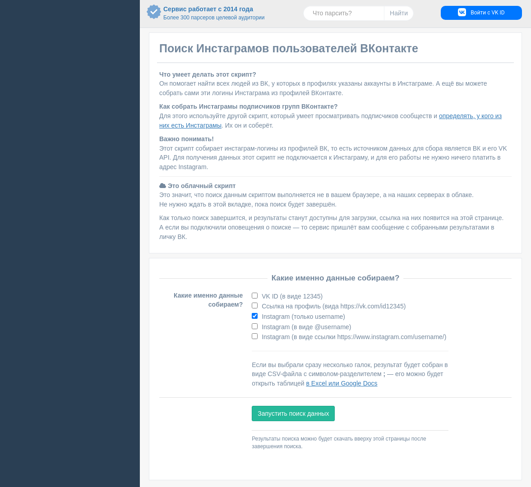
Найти (399, 13)
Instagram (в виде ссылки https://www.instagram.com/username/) (353, 336)
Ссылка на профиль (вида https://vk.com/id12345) (333, 306)
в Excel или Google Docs (342, 383)
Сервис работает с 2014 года (200, 13)
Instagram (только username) (302, 316)
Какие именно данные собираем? (208, 300)
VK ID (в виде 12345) (291, 296)
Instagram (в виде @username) (305, 327)
